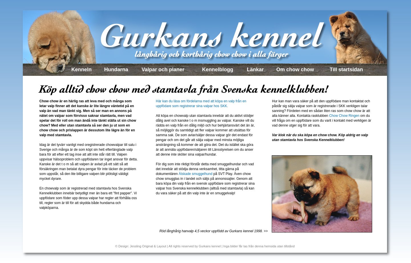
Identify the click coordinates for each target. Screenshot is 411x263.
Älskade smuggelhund (195, 174)
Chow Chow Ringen (344, 116)
